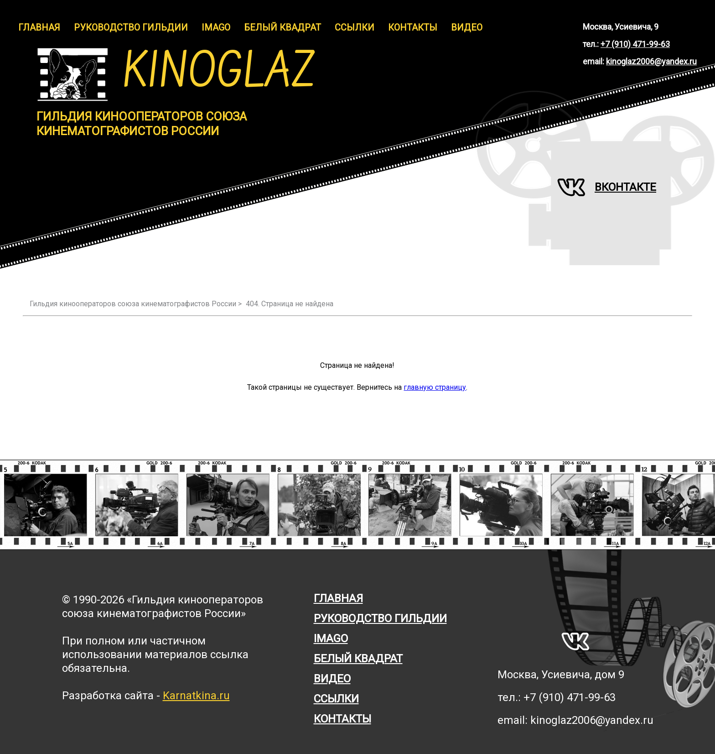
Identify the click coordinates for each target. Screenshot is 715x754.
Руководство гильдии (131, 27)
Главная (39, 27)
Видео (466, 27)
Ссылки (354, 27)
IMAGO (216, 27)
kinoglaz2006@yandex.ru (651, 61)
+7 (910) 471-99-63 (635, 44)
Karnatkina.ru (196, 695)
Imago (331, 638)
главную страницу (435, 387)
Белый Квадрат (282, 27)
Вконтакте (606, 187)
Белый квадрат (358, 658)
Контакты (412, 27)
